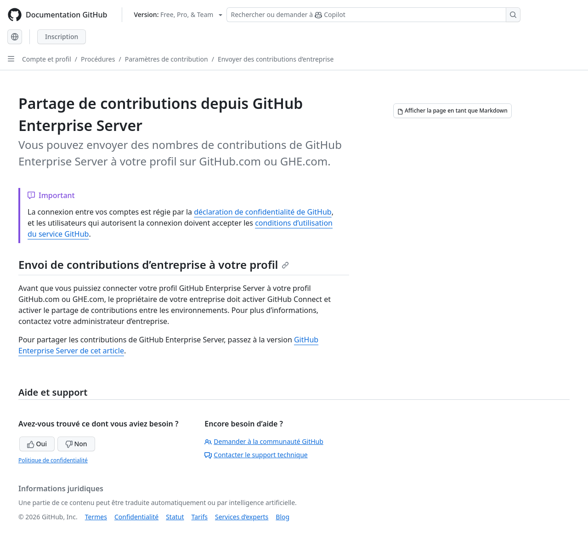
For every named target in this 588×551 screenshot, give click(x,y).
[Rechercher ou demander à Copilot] (373, 14)
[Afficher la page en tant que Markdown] (452, 110)
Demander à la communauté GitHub (263, 441)
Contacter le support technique (255, 454)
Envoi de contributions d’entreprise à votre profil (153, 264)
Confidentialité (136, 516)
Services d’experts (241, 516)
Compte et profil (46, 59)
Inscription (61, 36)
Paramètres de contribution (166, 59)
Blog (282, 516)
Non (76, 443)
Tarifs (200, 516)
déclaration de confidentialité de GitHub (262, 212)
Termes (96, 516)
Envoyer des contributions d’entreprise (276, 59)
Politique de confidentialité (53, 460)
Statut (175, 516)
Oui (37, 443)
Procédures (98, 59)
